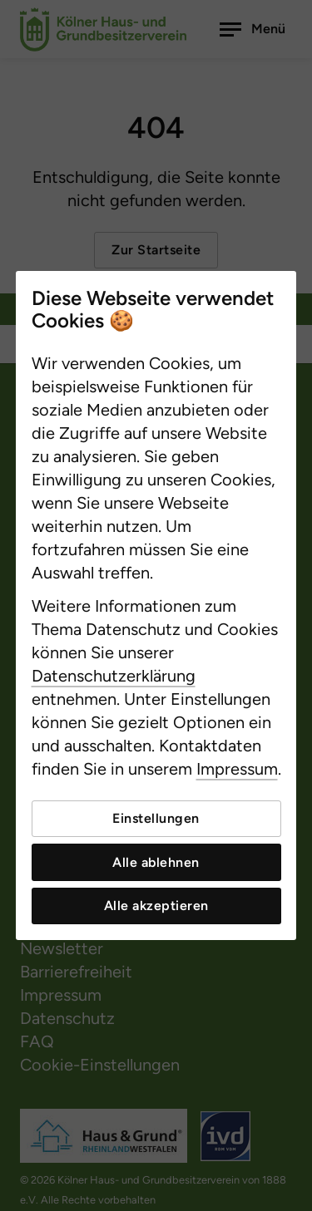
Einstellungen (156, 818)
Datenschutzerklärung (114, 676)
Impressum (237, 769)
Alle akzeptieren (156, 905)
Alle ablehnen (156, 862)
